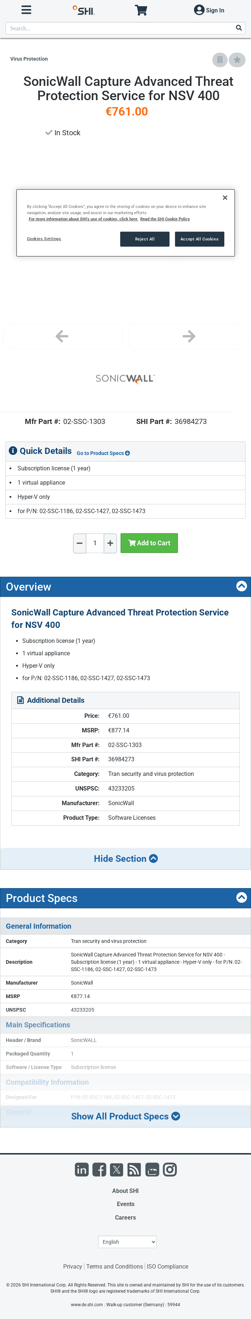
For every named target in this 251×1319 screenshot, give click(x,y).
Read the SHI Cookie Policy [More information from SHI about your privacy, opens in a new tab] (165, 218)
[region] (125, 223)
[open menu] (26, 10)
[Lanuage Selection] (127, 1242)
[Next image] (189, 336)
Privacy (72, 1266)
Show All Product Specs (125, 1116)
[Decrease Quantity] (79, 543)
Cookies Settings (44, 238)
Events (125, 1204)
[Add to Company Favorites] (220, 60)
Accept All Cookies (199, 238)
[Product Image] (125, 379)
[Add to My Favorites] (237, 60)
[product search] (125, 28)
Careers (125, 1217)
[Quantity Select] (95, 543)
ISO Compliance (167, 1266)
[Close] (225, 198)
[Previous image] (62, 336)
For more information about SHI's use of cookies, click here (83, 218)
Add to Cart (149, 543)
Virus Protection (29, 59)
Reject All (145, 238)
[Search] (239, 28)
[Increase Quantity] (110, 543)
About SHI (125, 1190)
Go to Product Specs (103, 453)
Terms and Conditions (114, 1266)
